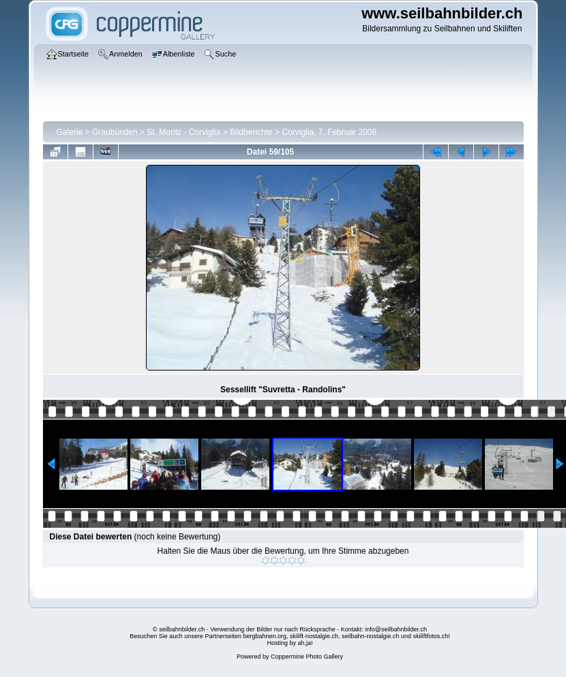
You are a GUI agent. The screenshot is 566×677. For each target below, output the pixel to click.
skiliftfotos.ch (431, 636)
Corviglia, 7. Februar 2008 (329, 132)
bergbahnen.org (264, 636)
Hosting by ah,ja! (289, 643)
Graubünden (115, 132)
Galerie (70, 132)
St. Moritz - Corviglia (183, 132)
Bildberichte (251, 132)
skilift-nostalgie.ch (314, 636)
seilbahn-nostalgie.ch (371, 636)
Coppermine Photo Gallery (307, 656)
